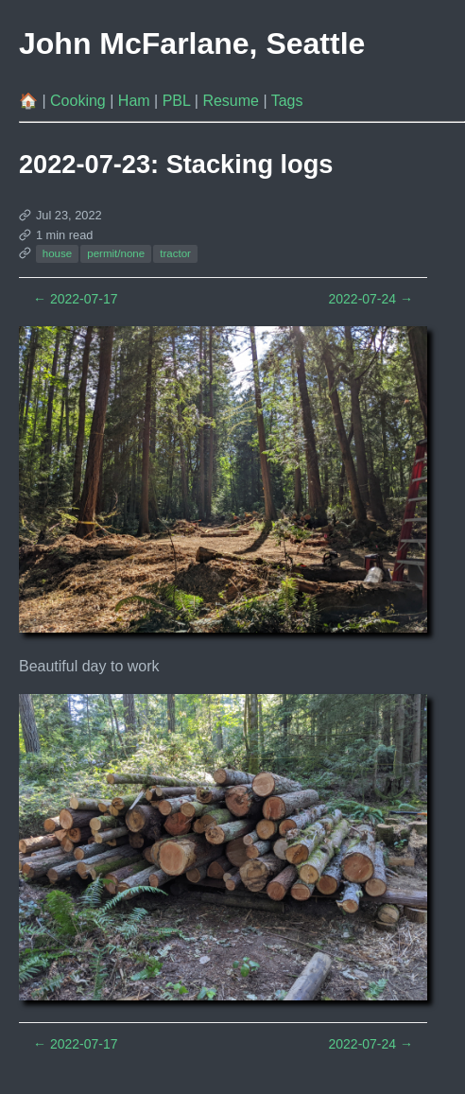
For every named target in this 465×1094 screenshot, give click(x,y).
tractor (175, 253)
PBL (179, 101)
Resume (232, 101)
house (57, 253)
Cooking (80, 101)
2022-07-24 (370, 298)
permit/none (116, 253)
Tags (287, 101)
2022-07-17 (75, 298)
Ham (136, 101)
